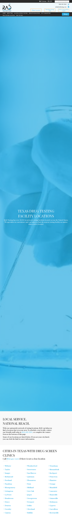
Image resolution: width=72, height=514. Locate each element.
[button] (36, 10)
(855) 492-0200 (27, 432)
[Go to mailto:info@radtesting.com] (50, 7)
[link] (4, 13)
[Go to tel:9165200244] (50, 4)
